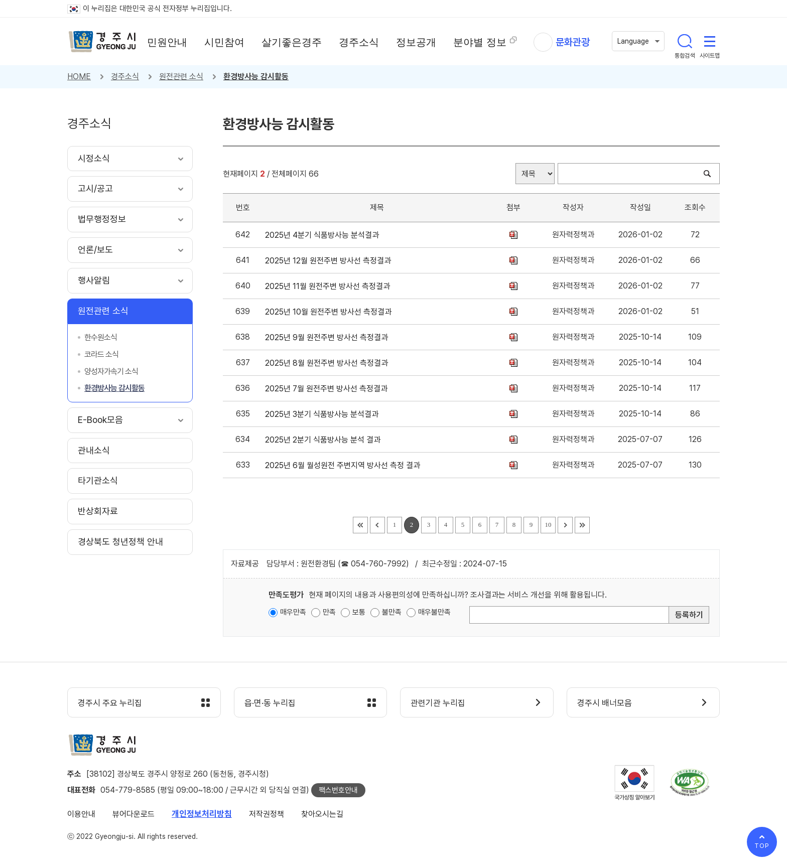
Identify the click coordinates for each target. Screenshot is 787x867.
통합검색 (685, 41)
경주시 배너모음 (604, 703)
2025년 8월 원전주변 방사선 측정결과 (328, 363)
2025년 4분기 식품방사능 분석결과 (324, 235)
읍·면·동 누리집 (270, 703)
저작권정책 (266, 814)
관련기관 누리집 (438, 703)
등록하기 (689, 615)
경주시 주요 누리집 (110, 703)
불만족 (392, 612)
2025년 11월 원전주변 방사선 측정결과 (329, 286)
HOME (79, 76)
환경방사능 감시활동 (256, 76)
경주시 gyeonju (102, 41)
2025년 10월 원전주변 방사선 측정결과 (330, 312)
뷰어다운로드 (133, 814)
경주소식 (125, 76)
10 (548, 524)
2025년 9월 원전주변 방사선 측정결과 (328, 337)
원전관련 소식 (181, 76)
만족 (329, 612)
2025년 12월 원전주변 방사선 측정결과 (330, 260)
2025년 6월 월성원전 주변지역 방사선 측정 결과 (344, 465)
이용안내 (81, 814)
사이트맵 (710, 41)
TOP (761, 845)
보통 (358, 612)
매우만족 (293, 612)
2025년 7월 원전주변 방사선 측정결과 (328, 388)
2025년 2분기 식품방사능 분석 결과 (324, 440)
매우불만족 (434, 612)
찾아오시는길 (322, 814)
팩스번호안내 (338, 790)
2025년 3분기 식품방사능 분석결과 (323, 414)
